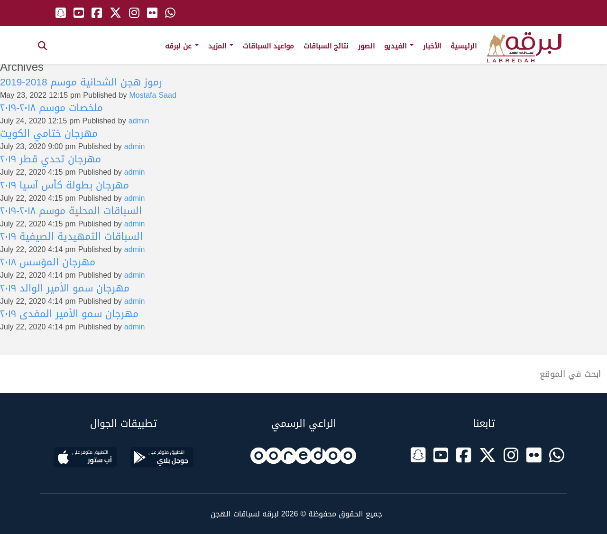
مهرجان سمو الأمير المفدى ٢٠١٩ (69, 313)
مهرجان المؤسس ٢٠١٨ (47, 262)
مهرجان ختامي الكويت (49, 133)
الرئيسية (464, 46)
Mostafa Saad (152, 95)
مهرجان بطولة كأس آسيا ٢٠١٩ (64, 185)
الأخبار (432, 46)
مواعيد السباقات (268, 46)
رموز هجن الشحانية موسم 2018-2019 (81, 82)
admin (139, 120)
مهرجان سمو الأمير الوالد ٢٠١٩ (64, 288)
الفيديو (399, 46)
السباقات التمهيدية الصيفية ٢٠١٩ (71, 236)
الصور (366, 46)
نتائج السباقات (326, 46)
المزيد (220, 46)
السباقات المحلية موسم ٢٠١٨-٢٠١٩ (71, 210)
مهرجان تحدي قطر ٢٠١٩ (50, 159)
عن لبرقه (182, 46)
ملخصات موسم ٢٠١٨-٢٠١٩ (51, 107)
